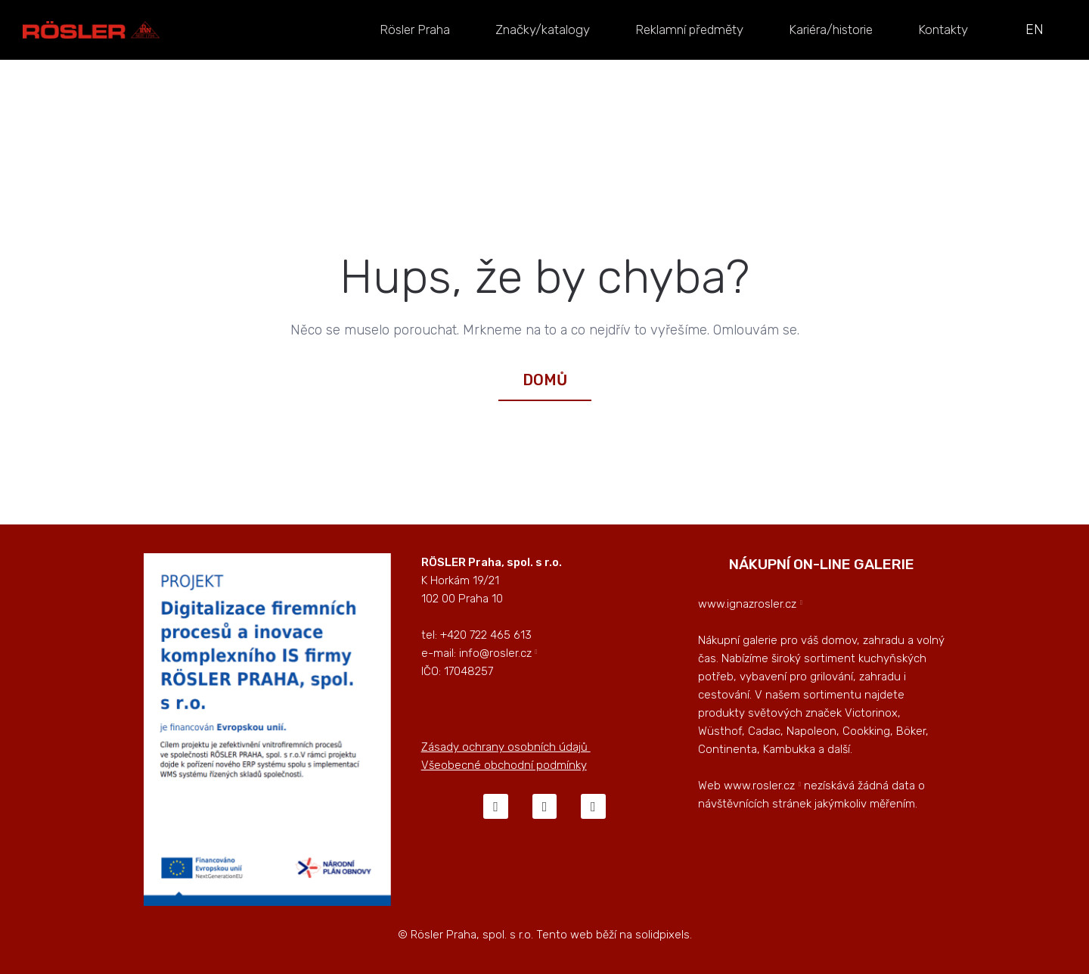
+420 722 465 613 (486, 635)
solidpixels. (663, 934)
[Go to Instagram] (544, 806)
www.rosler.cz (759, 785)
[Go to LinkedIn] (593, 806)
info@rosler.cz (495, 653)
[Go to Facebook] (495, 806)
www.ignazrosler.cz (747, 604)
